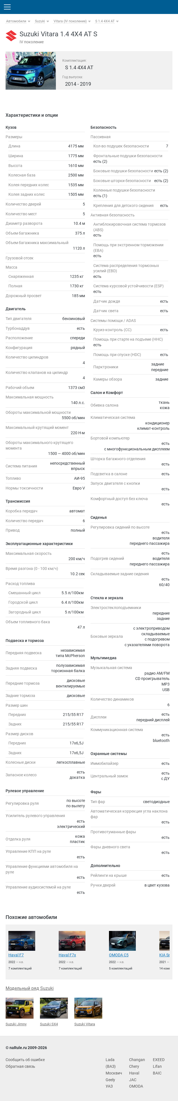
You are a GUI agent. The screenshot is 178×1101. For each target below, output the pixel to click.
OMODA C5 (119, 955)
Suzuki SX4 (54, 1012)
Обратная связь (20, 1066)
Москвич (114, 1073)
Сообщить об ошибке (25, 1059)
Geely (110, 1080)
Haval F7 (16, 955)
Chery (134, 1066)
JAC (132, 1080)
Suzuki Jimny (20, 1012)
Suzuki (40, 21)
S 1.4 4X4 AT (105, 21)
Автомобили (16, 21)
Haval (134, 1073)
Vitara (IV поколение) (70, 21)
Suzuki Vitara (88, 1012)
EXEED (159, 1059)
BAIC (157, 1073)
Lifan (157, 1066)
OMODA (136, 1086)
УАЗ (109, 1086)
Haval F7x (67, 955)
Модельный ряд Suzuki (30, 988)
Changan (137, 1059)
